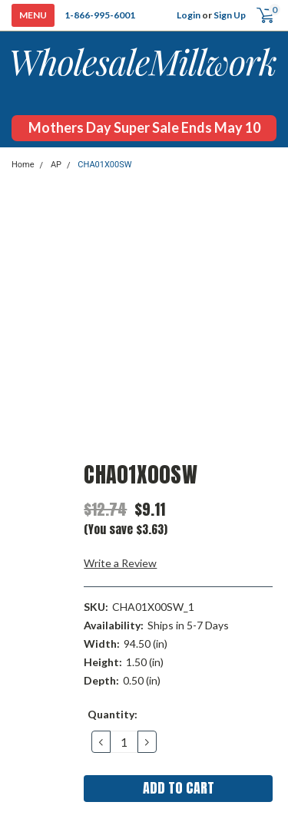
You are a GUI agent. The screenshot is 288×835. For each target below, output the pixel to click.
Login (188, 15)
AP (56, 165)
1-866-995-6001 (100, 15)
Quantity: (112, 714)
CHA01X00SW (104, 165)
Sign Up (230, 15)
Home (23, 165)
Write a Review (120, 562)
